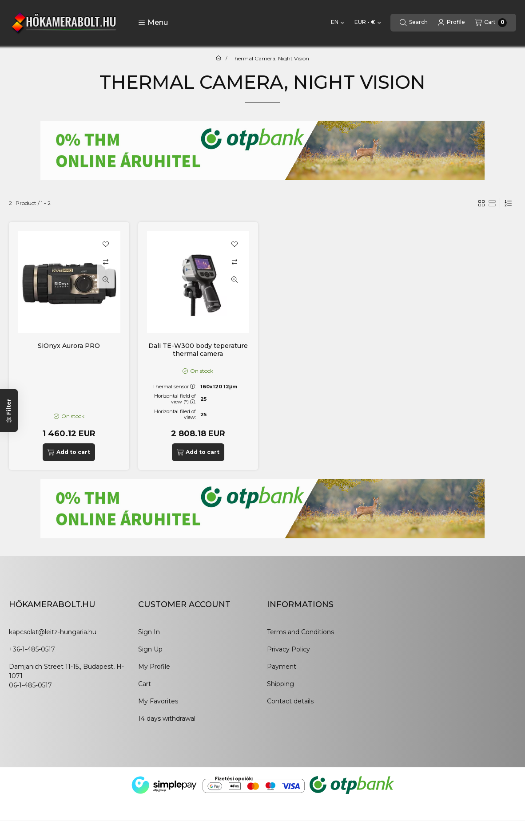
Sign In (149, 632)
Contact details (290, 701)
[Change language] (337, 23)
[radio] (492, 203)
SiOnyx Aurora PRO (69, 346)
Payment (281, 667)
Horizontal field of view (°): (175, 399)
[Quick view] (106, 279)
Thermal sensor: (174, 386)
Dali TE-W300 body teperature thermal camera (198, 350)
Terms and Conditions (300, 632)
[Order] (508, 203)
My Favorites (158, 701)
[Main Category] (218, 58)
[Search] (413, 23)
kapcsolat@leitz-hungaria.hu (52, 632)
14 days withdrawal (166, 718)
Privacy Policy (288, 649)
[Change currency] (368, 23)
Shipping (280, 684)
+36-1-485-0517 (32, 649)
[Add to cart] (69, 452)
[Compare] (106, 262)
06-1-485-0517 (30, 685)
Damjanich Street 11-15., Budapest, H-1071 (66, 671)
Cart (144, 684)
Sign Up (150, 649)
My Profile (154, 667)
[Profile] (451, 23)
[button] (153, 23)
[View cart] (490, 23)
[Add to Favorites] (106, 244)
